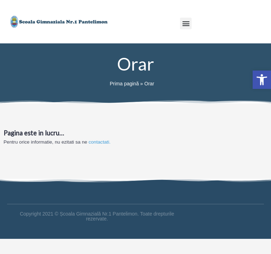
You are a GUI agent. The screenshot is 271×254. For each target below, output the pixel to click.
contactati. (99, 142)
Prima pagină (124, 83)
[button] (186, 23)
